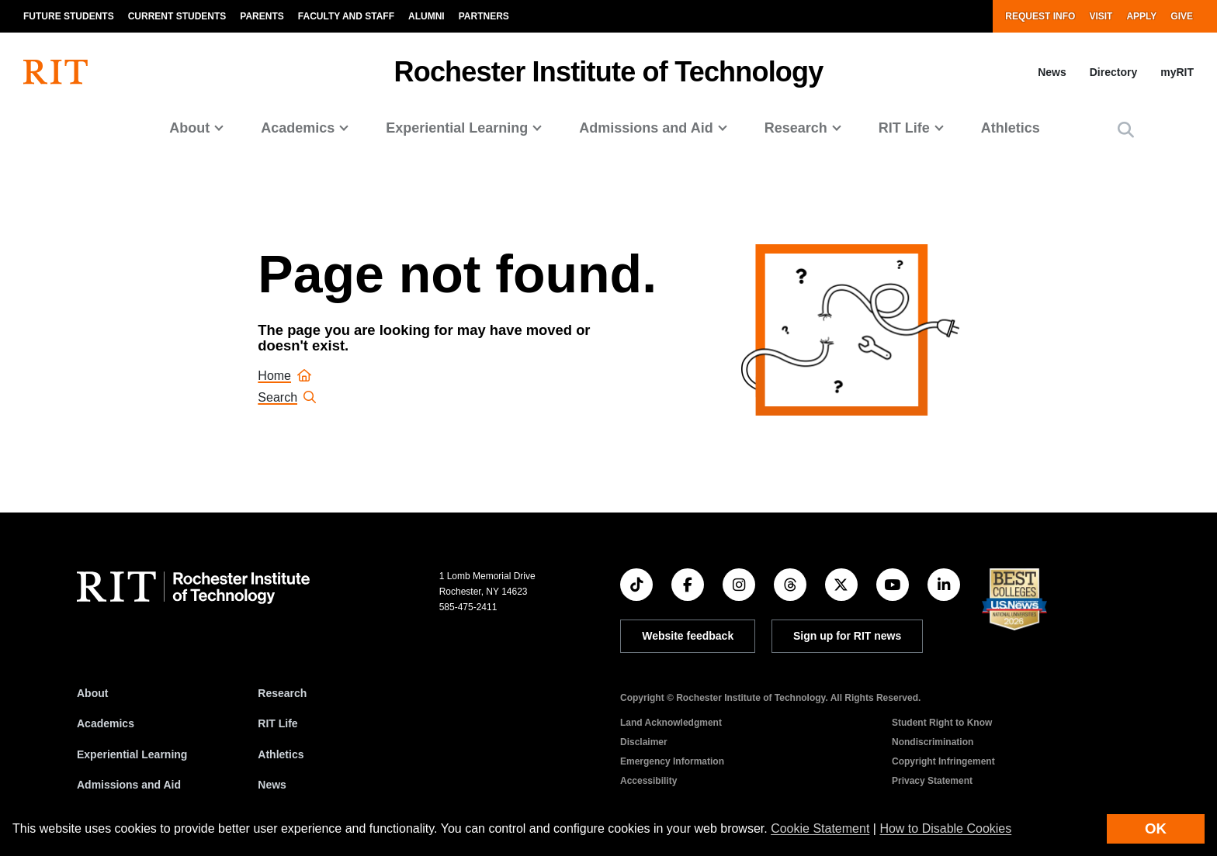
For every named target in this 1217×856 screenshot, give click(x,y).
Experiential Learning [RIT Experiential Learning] (132, 754)
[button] (1125, 130)
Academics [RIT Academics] (105, 723)
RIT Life (277, 723)
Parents (261, 16)
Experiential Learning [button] (457, 128)
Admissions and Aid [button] (646, 128)
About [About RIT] (92, 693)
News (1052, 72)
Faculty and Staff (346, 16)
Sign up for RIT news (847, 636)
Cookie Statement (820, 828)
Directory (1113, 72)
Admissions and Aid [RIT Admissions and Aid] (129, 784)
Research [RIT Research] (282, 693)
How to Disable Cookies (945, 828)
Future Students (68, 16)
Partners (484, 16)
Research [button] (796, 128)
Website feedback (687, 636)
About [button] (189, 128)
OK (1156, 828)
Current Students (177, 16)
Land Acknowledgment (671, 722)
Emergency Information (672, 761)
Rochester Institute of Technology (608, 72)
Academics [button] (298, 128)
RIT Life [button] (904, 128)
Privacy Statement (932, 780)
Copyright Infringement (943, 761)
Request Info (1040, 16)
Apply (1141, 16)
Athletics (1010, 128)
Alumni (426, 16)
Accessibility (648, 780)
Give (1181, 16)
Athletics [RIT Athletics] (280, 754)
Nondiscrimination (932, 742)
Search (287, 397)
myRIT (1177, 72)
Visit (1100, 16)
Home (284, 375)
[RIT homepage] (55, 72)
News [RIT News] (272, 784)
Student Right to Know (942, 722)
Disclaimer (643, 742)
